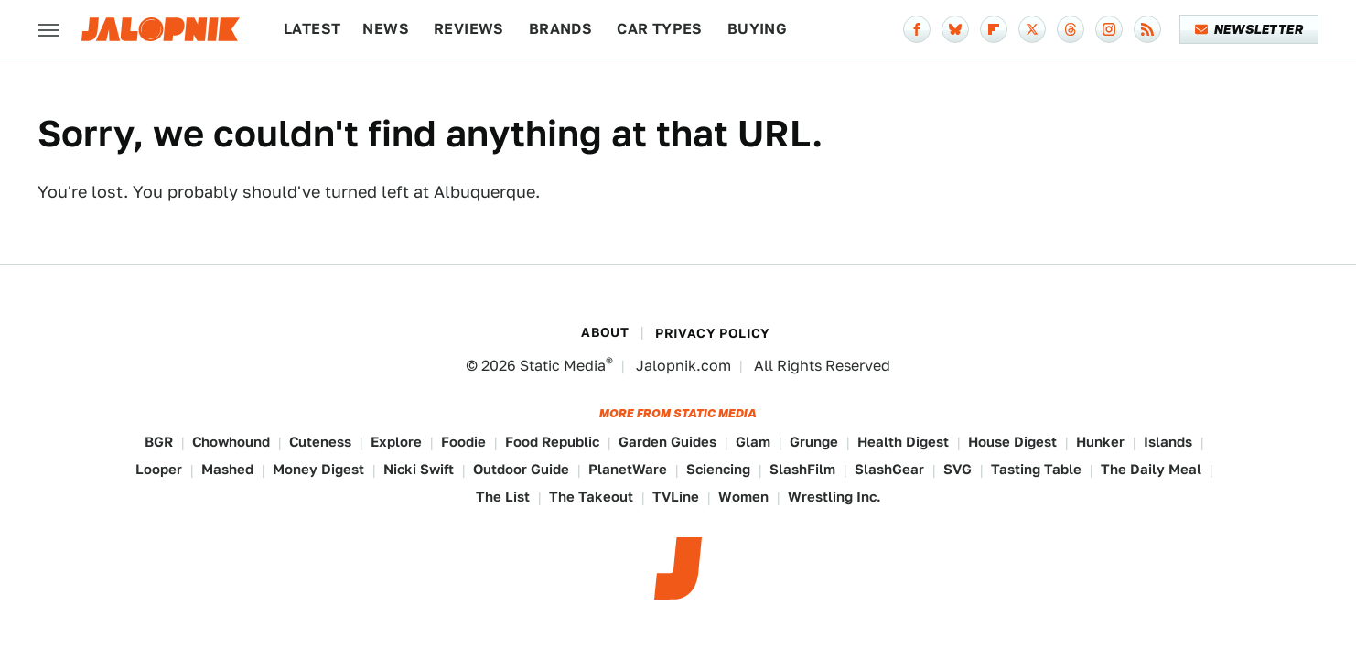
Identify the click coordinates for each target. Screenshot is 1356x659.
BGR (159, 441)
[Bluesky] (955, 29)
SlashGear (889, 469)
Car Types (660, 29)
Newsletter (1249, 29)
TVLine (675, 496)
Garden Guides (667, 441)
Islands (1168, 441)
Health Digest (903, 441)
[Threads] (1070, 29)
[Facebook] (917, 29)
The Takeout (591, 496)
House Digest (1012, 441)
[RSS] (1147, 29)
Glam (753, 441)
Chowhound (231, 441)
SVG (957, 469)
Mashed (227, 469)
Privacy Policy (712, 333)
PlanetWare (627, 469)
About (605, 332)
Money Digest (318, 469)
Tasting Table (1036, 469)
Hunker (1100, 441)
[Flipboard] (993, 29)
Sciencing (718, 469)
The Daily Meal (1151, 469)
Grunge (814, 441)
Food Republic (552, 441)
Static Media (563, 365)
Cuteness (320, 441)
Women (743, 496)
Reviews (469, 29)
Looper (158, 469)
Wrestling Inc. (834, 496)
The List (503, 496)
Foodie (463, 441)
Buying (757, 29)
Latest (312, 29)
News (385, 29)
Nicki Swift (418, 469)
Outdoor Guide (521, 469)
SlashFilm (802, 469)
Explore (396, 441)
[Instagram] (1109, 29)
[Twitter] (1032, 29)
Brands (560, 29)
